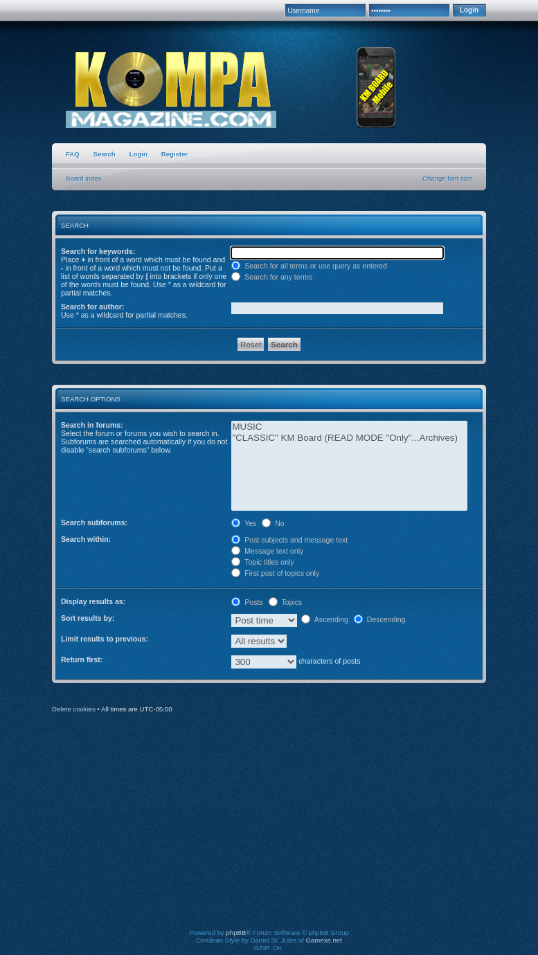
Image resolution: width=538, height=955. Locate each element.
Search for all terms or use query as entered (309, 266)
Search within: (86, 539)
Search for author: (92, 306)
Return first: (81, 659)
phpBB (236, 932)
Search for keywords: (98, 251)
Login (138, 154)
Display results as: (93, 601)
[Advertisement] (296, 830)
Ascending (324, 619)
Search (104, 154)
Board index (83, 178)
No (273, 523)
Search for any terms (271, 277)
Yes (243, 523)
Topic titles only (262, 562)
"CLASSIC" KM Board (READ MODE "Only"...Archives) (349, 438)
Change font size (447, 178)
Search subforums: (94, 522)
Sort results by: (87, 618)
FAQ (73, 154)
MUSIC (349, 427)
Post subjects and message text (289, 540)
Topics (286, 602)
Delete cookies (74, 709)
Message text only (267, 551)
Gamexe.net (324, 940)
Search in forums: (92, 425)
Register (174, 154)
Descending (380, 619)
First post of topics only (275, 573)
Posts (246, 602)
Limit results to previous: (104, 639)
